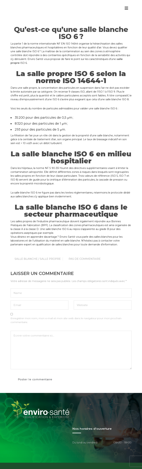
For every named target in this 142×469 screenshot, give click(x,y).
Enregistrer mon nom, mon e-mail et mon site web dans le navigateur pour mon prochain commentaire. (66, 320)
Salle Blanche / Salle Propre (38, 258)
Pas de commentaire (85, 258)
